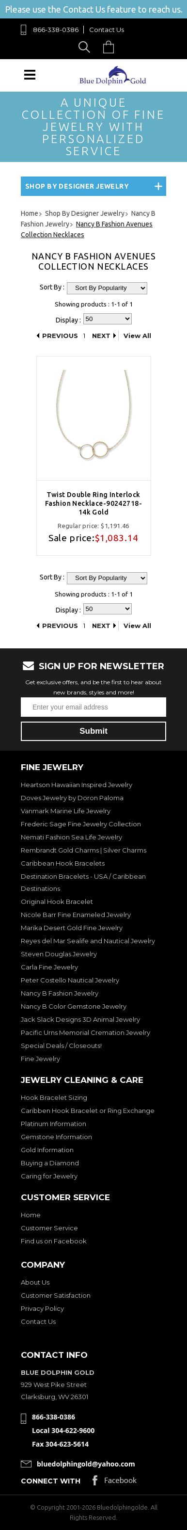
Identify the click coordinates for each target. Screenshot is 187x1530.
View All (137, 335)
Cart (111, 46)
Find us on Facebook (54, 1241)
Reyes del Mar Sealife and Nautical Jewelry (88, 941)
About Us (35, 1282)
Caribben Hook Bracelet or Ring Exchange (88, 1110)
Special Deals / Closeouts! (61, 1045)
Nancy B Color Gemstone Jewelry (73, 1006)
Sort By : (52, 287)
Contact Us (106, 29)
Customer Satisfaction (56, 1295)
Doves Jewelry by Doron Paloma (72, 798)
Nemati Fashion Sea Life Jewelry (71, 837)
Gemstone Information (56, 1137)
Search (86, 46)
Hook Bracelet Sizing (54, 1097)
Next (101, 335)
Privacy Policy (42, 1308)
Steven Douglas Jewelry (59, 954)
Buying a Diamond (50, 1163)
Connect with (50, 1481)
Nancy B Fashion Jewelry (59, 993)
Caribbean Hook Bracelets (63, 863)
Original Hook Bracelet (57, 901)
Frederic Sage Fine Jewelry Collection (81, 824)
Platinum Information (53, 1123)
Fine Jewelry (40, 1059)
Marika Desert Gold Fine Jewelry (72, 928)
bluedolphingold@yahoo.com (86, 1463)
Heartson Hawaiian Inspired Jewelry (76, 785)
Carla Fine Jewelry (49, 967)
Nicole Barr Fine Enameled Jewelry (76, 914)
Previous (60, 335)
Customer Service (49, 1228)
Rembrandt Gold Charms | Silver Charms (83, 850)
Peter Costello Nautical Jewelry (70, 980)
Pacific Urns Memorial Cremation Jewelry (85, 1032)
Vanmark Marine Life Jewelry (65, 811)
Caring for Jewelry (49, 1176)
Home (31, 1215)
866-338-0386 (55, 29)
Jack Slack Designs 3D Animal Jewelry (80, 1019)
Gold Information (47, 1150)
